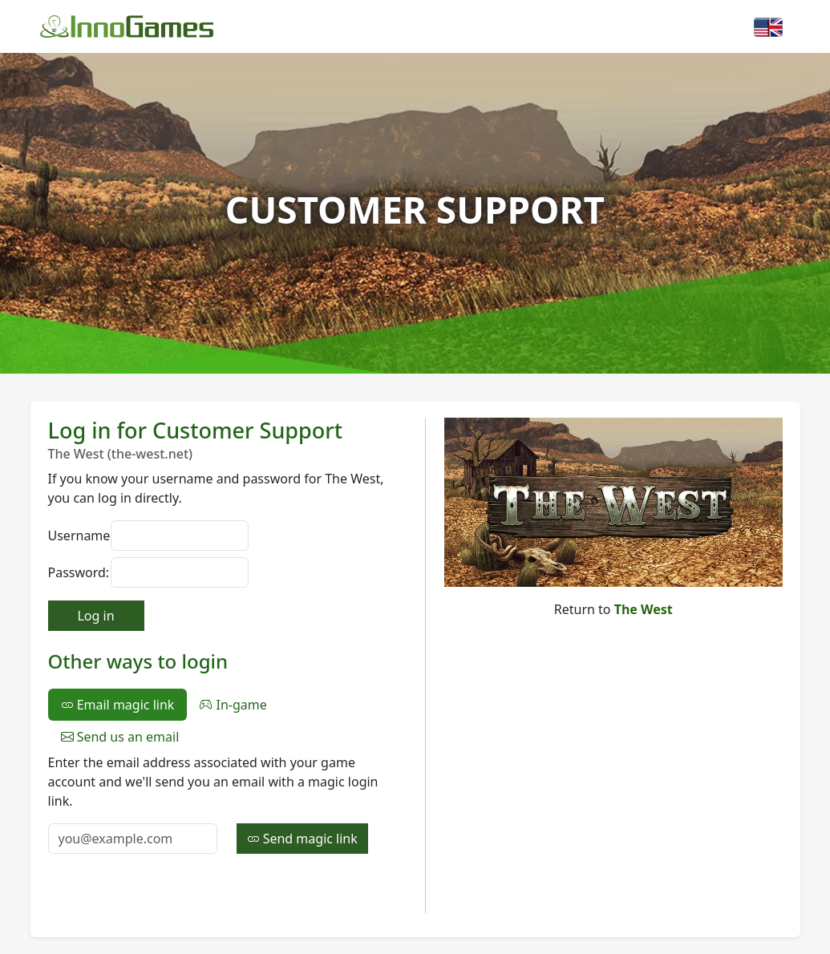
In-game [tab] (233, 704)
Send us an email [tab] (120, 737)
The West (643, 609)
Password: (74, 572)
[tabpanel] (227, 803)
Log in (95, 616)
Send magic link (302, 838)
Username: (74, 535)
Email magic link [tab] (118, 704)
